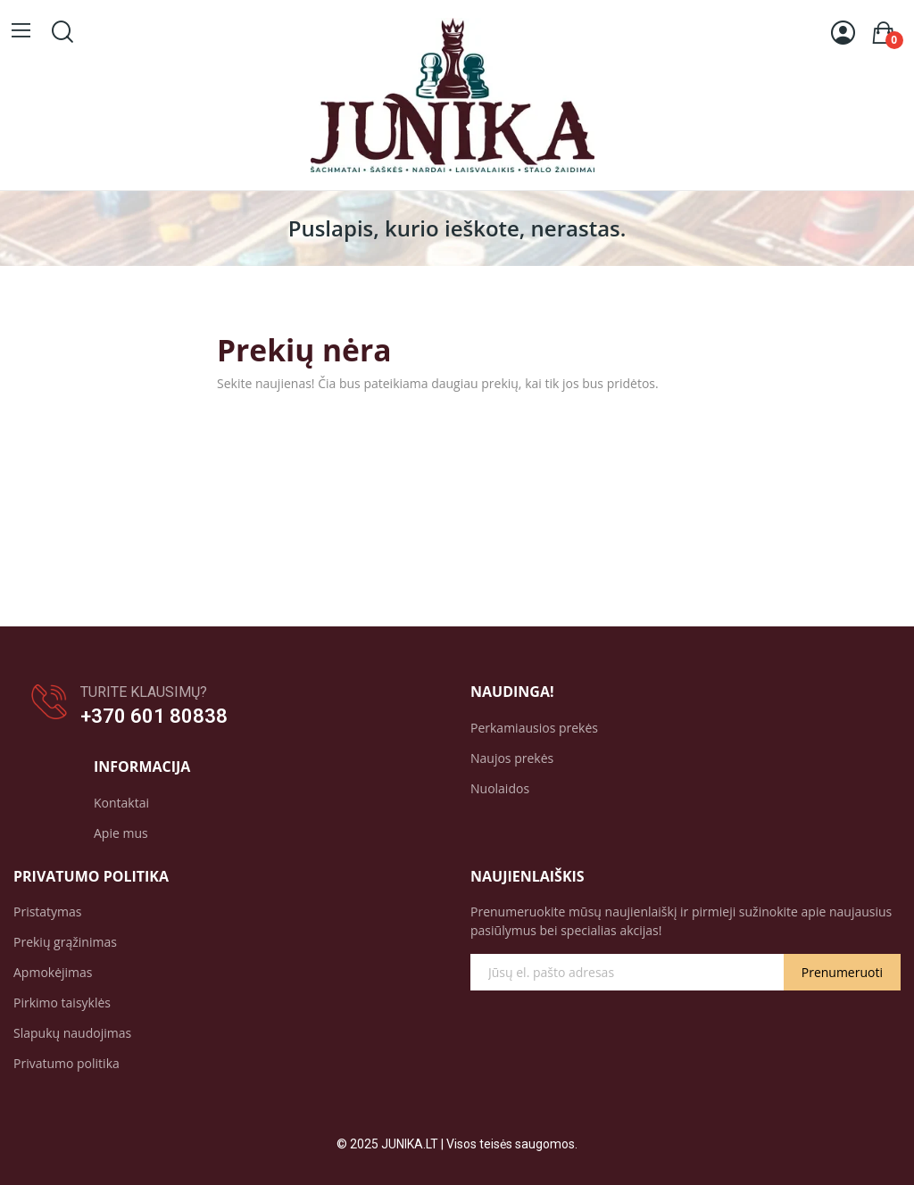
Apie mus (121, 833)
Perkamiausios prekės (534, 727)
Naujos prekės (511, 758)
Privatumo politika (66, 1063)
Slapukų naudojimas (72, 1032)
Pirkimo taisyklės (62, 1002)
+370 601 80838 (154, 716)
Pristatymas (47, 911)
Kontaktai (121, 802)
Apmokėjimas (53, 972)
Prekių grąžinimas (65, 941)
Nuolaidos (499, 788)
